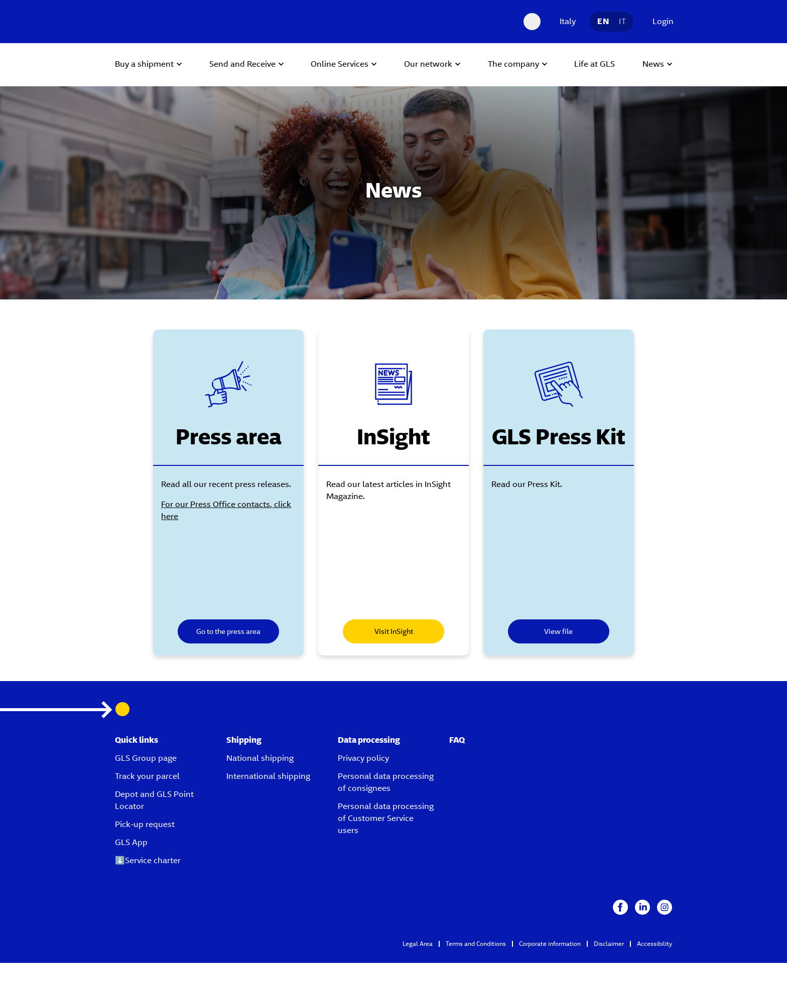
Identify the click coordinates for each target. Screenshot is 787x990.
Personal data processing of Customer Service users (386, 812)
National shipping (260, 752)
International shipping (268, 770)
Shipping (243, 734)
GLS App (131, 837)
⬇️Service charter (148, 855)
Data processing (369, 734)
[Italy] (565, 22)
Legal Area (418, 938)
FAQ (457, 734)
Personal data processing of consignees (386, 776)
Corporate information (550, 938)
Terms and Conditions (476, 938)
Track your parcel (147, 770)
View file (564, 631)
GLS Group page (146, 752)
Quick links (136, 734)
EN (603, 21)
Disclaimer (609, 938)
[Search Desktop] (532, 21)
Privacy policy (363, 752)
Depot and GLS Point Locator (154, 794)
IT (622, 21)
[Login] (660, 22)
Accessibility (654, 938)
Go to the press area (223, 631)
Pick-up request (145, 818)
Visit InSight (393, 631)
